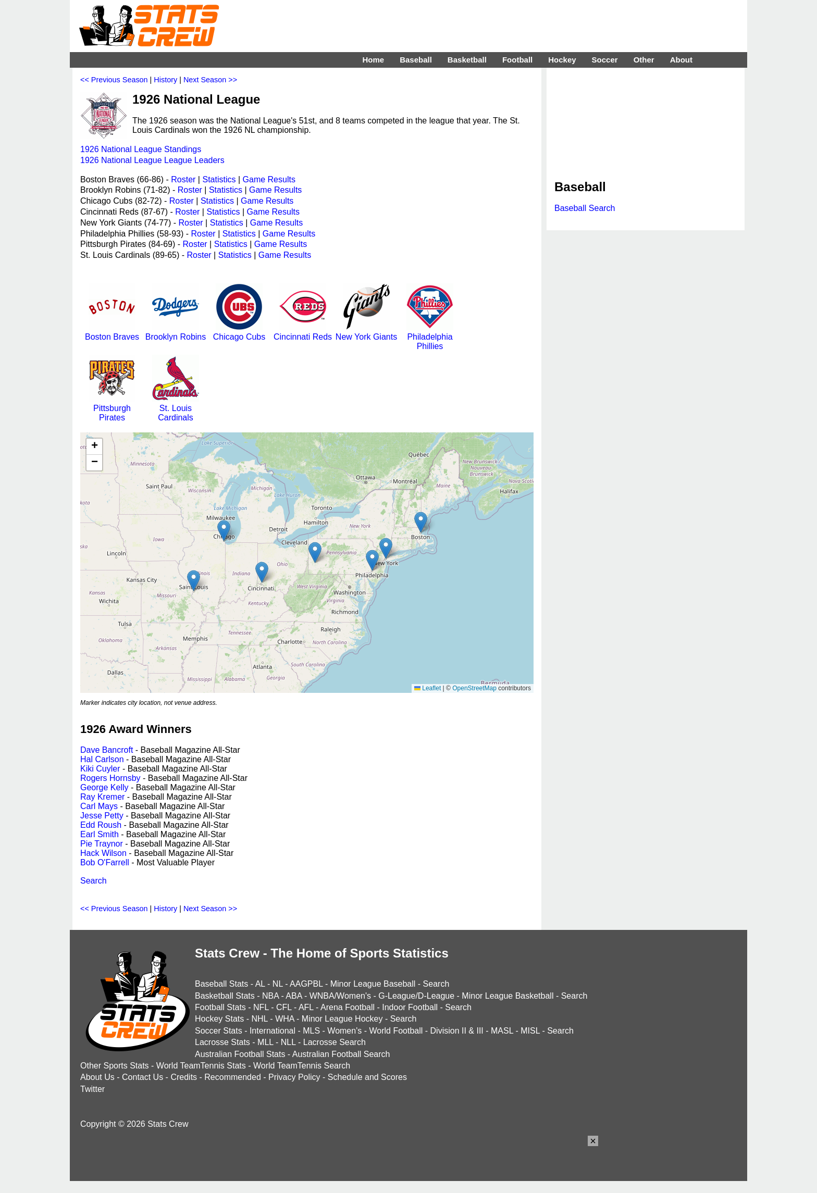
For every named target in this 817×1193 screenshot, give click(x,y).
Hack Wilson (103, 853)
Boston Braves (112, 332)
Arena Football (347, 1007)
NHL (259, 1018)
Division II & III (457, 1030)
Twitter (92, 1089)
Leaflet (427, 688)
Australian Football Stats (240, 1054)
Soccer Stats (218, 1030)
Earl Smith (99, 834)
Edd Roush (100, 825)
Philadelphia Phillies (429, 337)
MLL (265, 1042)
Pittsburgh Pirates (112, 408)
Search (93, 880)
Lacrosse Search (334, 1042)
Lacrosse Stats (222, 1042)
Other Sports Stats (114, 1065)
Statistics (219, 179)
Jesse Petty (101, 815)
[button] (223, 530)
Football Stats (220, 1007)
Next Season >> (210, 80)
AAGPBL (306, 983)
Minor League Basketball (507, 995)
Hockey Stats (219, 1018)
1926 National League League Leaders (152, 160)
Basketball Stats (225, 995)
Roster (183, 179)
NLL (288, 1042)
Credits (183, 1077)
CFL (284, 1007)
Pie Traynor (101, 843)
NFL (261, 1007)
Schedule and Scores (367, 1077)
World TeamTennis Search (301, 1065)
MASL (502, 1030)
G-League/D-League (416, 995)
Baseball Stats (221, 983)
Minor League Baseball (373, 983)
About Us (97, 1077)
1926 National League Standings (140, 149)
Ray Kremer (102, 796)
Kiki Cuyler (100, 768)
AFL (306, 1007)
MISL (530, 1030)
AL (260, 983)
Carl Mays (99, 806)
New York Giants (366, 332)
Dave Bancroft (106, 749)
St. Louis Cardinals (175, 408)
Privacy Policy (294, 1077)
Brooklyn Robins (175, 332)
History (165, 80)
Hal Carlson (102, 759)
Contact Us (142, 1077)
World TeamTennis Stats (201, 1065)
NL (278, 983)
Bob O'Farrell (104, 862)
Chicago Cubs (239, 332)
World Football (396, 1030)
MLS (311, 1030)
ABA (294, 995)
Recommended (232, 1077)
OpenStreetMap (474, 688)
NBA (270, 995)
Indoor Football (410, 1007)
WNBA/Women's (340, 995)
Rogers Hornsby (110, 778)
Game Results (269, 179)
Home (373, 59)
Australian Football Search (341, 1054)
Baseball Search (584, 208)
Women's (344, 1030)
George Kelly (104, 787)
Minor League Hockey (342, 1018)
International (272, 1030)
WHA (284, 1018)
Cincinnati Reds (303, 332)
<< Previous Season (114, 80)
